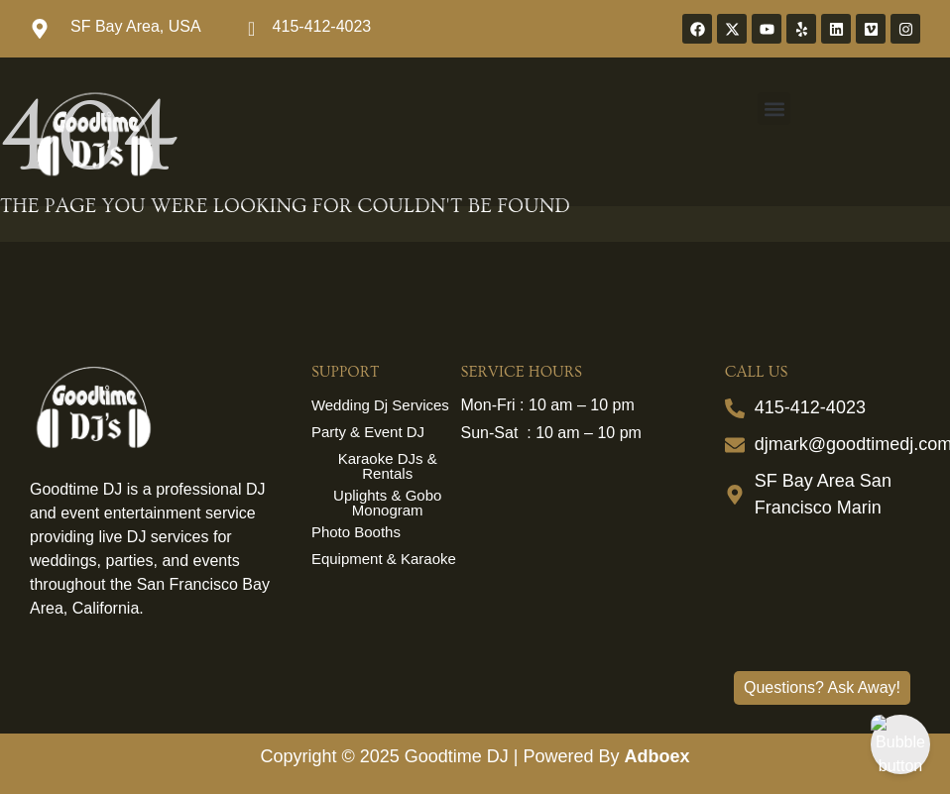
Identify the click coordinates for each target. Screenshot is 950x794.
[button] (774, 108)
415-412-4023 (322, 26)
